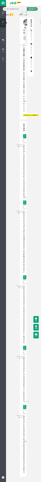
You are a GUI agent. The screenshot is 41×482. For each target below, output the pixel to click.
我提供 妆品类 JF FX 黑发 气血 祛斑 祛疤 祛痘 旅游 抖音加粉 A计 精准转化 (24, 314)
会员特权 (8, 15)
